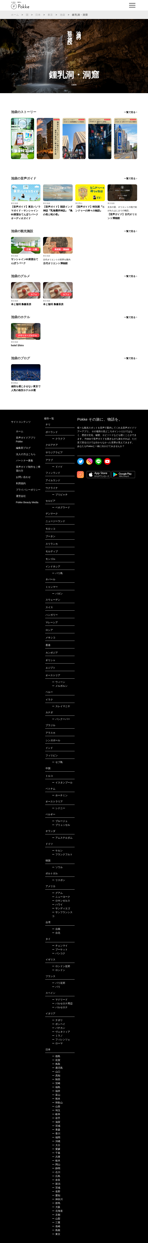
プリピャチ (60, 494)
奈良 (56, 1179)
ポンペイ (58, 1024)
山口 (56, 1071)
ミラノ (57, 1035)
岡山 (56, 1164)
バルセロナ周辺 (62, 1003)
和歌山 (57, 1102)
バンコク (58, 953)
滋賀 (56, 1121)
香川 (56, 1133)
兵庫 (56, 1156)
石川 (56, 1172)
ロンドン (58, 970)
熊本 (56, 1098)
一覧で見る (129, 112)
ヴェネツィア (61, 1031)
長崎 (56, 1226)
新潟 (56, 1183)
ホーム (15, 14)
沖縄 (56, 1141)
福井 (56, 1091)
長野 (56, 1191)
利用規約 (21, 483)
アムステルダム (62, 837)
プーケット (60, 949)
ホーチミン (60, 795)
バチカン (58, 1027)
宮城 (56, 1125)
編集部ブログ (23, 447)
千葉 (56, 1152)
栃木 (56, 1160)
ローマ (57, 1043)
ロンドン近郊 (61, 966)
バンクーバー (61, 719)
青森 (56, 1129)
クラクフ (58, 438)
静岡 (56, 1168)
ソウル (57, 867)
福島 (56, 1087)
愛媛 (56, 1149)
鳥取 (56, 1063)
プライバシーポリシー (28, 489)
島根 (56, 1230)
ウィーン (58, 682)
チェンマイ (60, 945)
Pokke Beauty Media (27, 502)
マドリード (60, 999)
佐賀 (56, 1060)
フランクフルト (62, 854)
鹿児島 (57, 1067)
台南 (56, 929)
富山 (56, 1094)
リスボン (58, 880)
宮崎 (56, 1083)
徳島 (56, 1056)
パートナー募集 (24, 460)
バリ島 (57, 573)
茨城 (56, 1187)
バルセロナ (60, 1007)
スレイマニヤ (61, 706)
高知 (56, 1075)
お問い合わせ (23, 477)
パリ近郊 (58, 982)
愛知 (56, 1195)
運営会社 (21, 496)
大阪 (56, 1207)
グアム (57, 892)
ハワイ (57, 904)
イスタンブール (62, 782)
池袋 (62, 14)
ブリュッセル (61, 824)
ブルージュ (60, 821)
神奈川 (57, 1199)
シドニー (58, 808)
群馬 (56, 1203)
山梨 (56, 1218)
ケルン (57, 850)
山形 (56, 1106)
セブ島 (57, 762)
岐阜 (56, 1114)
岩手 (56, 1118)
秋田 (56, 1079)
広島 (56, 1176)
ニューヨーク (61, 896)
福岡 (56, 1137)
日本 (38, 14)
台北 (56, 932)
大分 (56, 1145)
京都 (56, 1214)
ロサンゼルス (61, 900)
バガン (57, 593)
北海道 (57, 1210)
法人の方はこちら (26, 454)
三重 (56, 1222)
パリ (56, 986)
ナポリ (57, 1020)
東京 (50, 14)
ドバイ (57, 466)
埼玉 (56, 1110)
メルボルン (60, 685)
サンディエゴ (61, 908)
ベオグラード (61, 507)
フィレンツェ (61, 1039)
